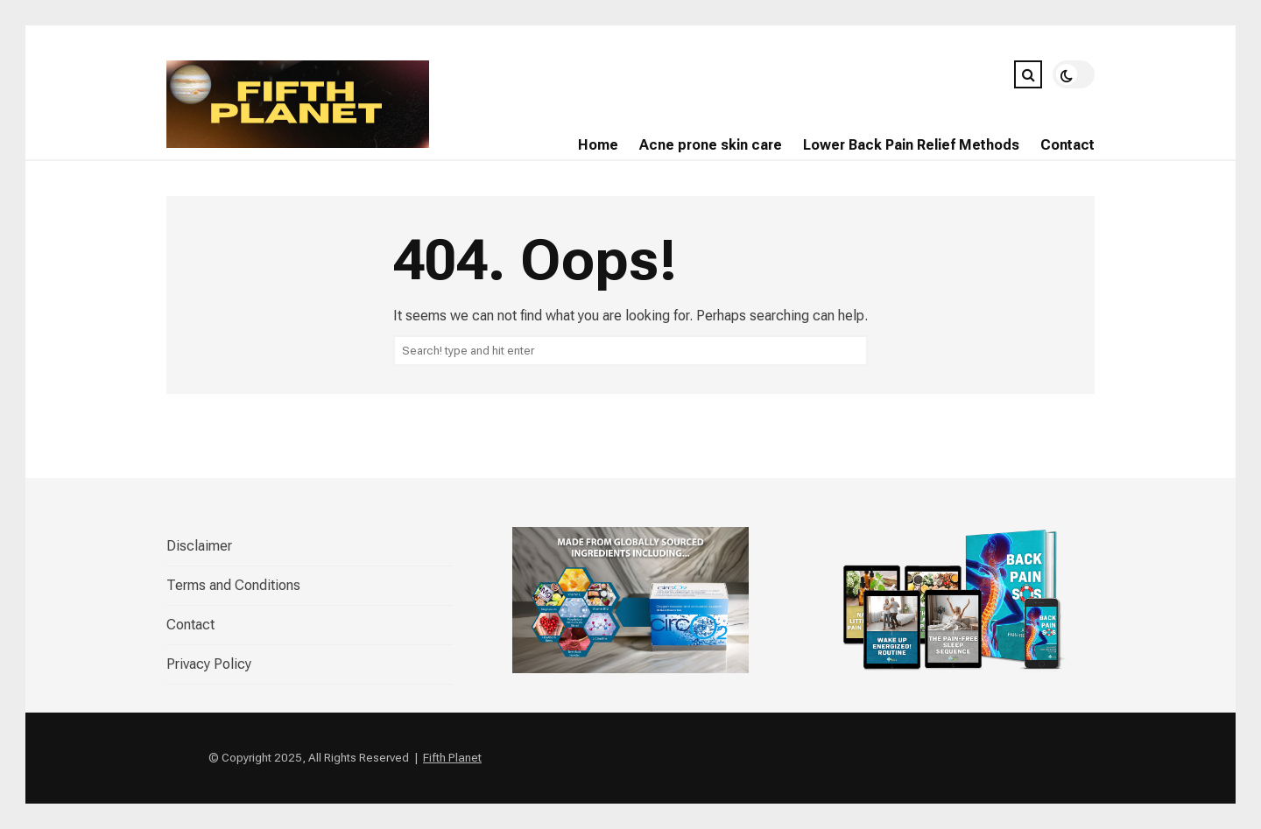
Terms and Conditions (233, 585)
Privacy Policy (208, 664)
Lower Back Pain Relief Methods (911, 145)
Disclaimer (199, 545)
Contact (1067, 145)
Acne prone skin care (710, 145)
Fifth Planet (452, 757)
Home (598, 145)
